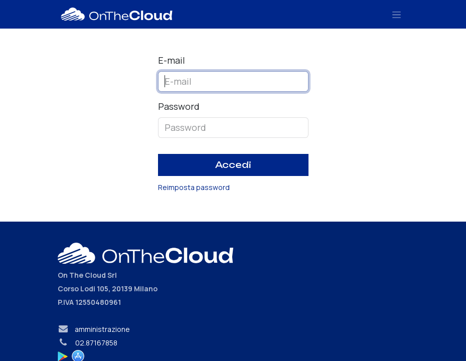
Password (179, 106)
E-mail (171, 60)
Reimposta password (194, 187)
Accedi (233, 164)
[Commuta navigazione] (396, 14)
